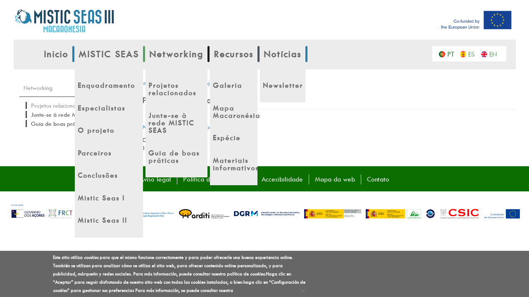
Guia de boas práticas (58, 123)
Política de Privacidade (216, 179)
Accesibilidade (282, 179)
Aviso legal (155, 179)
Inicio (56, 54)
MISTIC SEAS (109, 54)
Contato (378, 179)
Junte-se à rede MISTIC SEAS (67, 114)
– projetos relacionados (186, 126)
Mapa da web (335, 179)
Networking (176, 54)
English (495, 53)
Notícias (282, 54)
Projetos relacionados (58, 105)
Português (453, 53)
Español (474, 53)
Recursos (233, 54)
